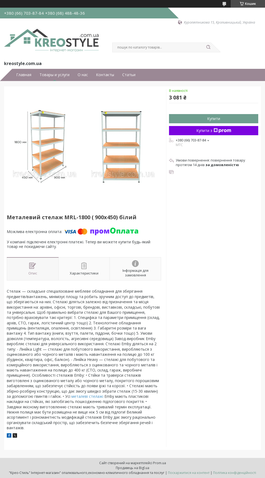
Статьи (128, 75)
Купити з (213, 130)
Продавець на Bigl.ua (132, 468)
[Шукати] (208, 47)
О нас (83, 75)
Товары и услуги (54, 75)
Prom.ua (159, 463)
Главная (23, 75)
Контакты (105, 75)
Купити (213, 118)
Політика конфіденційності (234, 472)
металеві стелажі (87, 396)
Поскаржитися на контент (189, 472)
